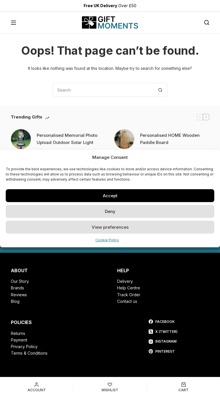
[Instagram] (163, 341)
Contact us (127, 301)
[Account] (36, 387)
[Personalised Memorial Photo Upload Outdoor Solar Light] (21, 139)
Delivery (125, 281)
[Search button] (160, 90)
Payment (19, 339)
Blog (15, 301)
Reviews (19, 294)
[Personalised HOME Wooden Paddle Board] (124, 139)
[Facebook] (163, 322)
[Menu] (13, 22)
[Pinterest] (163, 351)
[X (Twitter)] (163, 332)
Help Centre (128, 287)
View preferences (110, 227)
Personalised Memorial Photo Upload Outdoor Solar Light (67, 139)
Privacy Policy (24, 346)
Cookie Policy (107, 240)
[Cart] (183, 387)
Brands (17, 287)
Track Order (128, 294)
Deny (110, 211)
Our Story (20, 281)
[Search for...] (103, 90)
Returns (18, 333)
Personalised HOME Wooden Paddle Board (170, 139)
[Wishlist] (109, 387)
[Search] (206, 22)
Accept (110, 195)
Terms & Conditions (29, 353)
